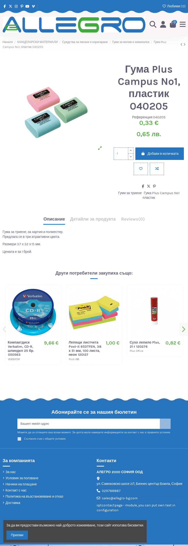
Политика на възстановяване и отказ (34, 498)
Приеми (17, 535)
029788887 (111, 492)
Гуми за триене (130, 193)
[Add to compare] (157, 168)
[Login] (161, 24)
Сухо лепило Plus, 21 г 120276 (145, 344)
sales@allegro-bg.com (120, 500)
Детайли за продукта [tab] (93, 219)
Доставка (13, 504)
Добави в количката (159, 153)
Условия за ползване (22, 480)
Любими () (173, 6)
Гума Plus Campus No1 (162, 193)
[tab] (133, 220)
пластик (149, 197)
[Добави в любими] (141, 168)
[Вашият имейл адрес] (88, 424)
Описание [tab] (54, 219)
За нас (11, 473)
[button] (5, 330)
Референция (142, 117)
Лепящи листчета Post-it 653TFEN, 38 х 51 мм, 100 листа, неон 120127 (85, 348)
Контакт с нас (16, 492)
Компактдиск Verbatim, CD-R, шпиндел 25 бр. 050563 (21, 348)
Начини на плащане (21, 486)
